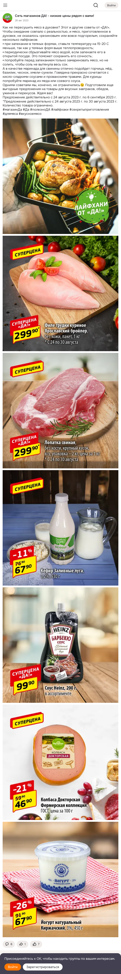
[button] (9, 944)
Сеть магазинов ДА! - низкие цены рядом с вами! (54, 15)
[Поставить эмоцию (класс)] (36, 944)
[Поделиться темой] (22, 944)
